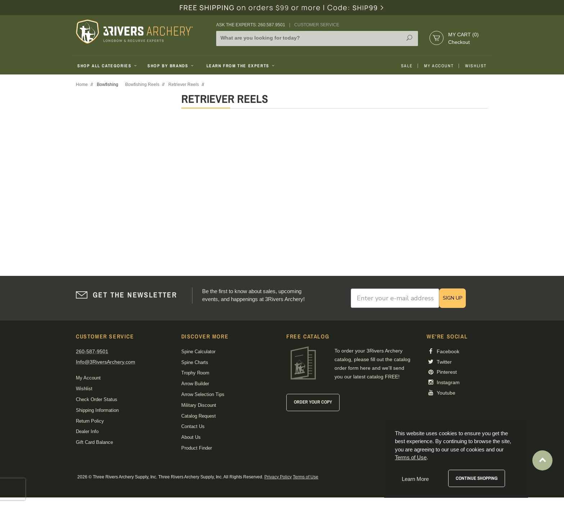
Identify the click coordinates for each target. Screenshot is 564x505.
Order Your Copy (313, 402)
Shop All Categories (107, 66)
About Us (191, 437)
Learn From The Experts (241, 66)
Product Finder (196, 448)
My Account (439, 66)
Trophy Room (195, 373)
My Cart (463, 34)
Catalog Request (198, 416)
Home (82, 84)
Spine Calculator (198, 351)
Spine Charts (194, 362)
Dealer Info (87, 431)
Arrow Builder (195, 383)
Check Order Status (96, 399)
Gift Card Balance (94, 442)
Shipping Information (97, 410)
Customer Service (316, 24)
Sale (407, 66)
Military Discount (198, 405)
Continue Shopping (476, 478)
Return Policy (90, 421)
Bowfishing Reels (142, 84)
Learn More (415, 479)
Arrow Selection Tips (202, 394)
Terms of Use (305, 476)
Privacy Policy (278, 476)
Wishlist (476, 66)
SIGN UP (452, 298)
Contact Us (193, 426)
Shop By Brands (171, 66)
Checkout (459, 42)
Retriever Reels (183, 84)
